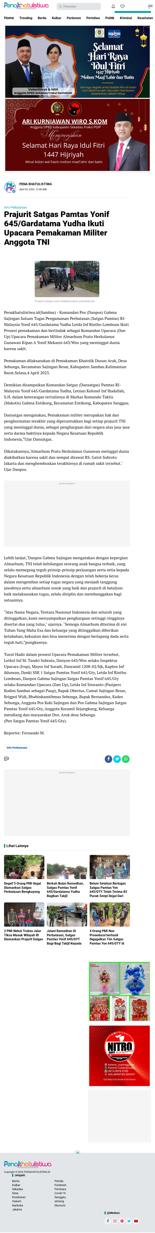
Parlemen (79, 18)
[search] (79, 6)
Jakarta (17, 1209)
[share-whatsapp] (125, 759)
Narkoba (17, 1205)
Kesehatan (19, 1197)
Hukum (16, 1201)
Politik (118, 18)
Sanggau (60, 1197)
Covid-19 (60, 1193)
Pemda (58, 1181)
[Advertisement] (67, 514)
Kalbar (60, 18)
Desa (15, 1193)
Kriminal (136, 18)
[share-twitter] (116, 759)
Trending (26, 18)
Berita (44, 18)
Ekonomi (59, 1205)
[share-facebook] (107, 759)
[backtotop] (77, 1154)
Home (9, 18)
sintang (59, 1201)
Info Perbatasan (15, 207)
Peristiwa (100, 18)
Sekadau (17, 1189)
